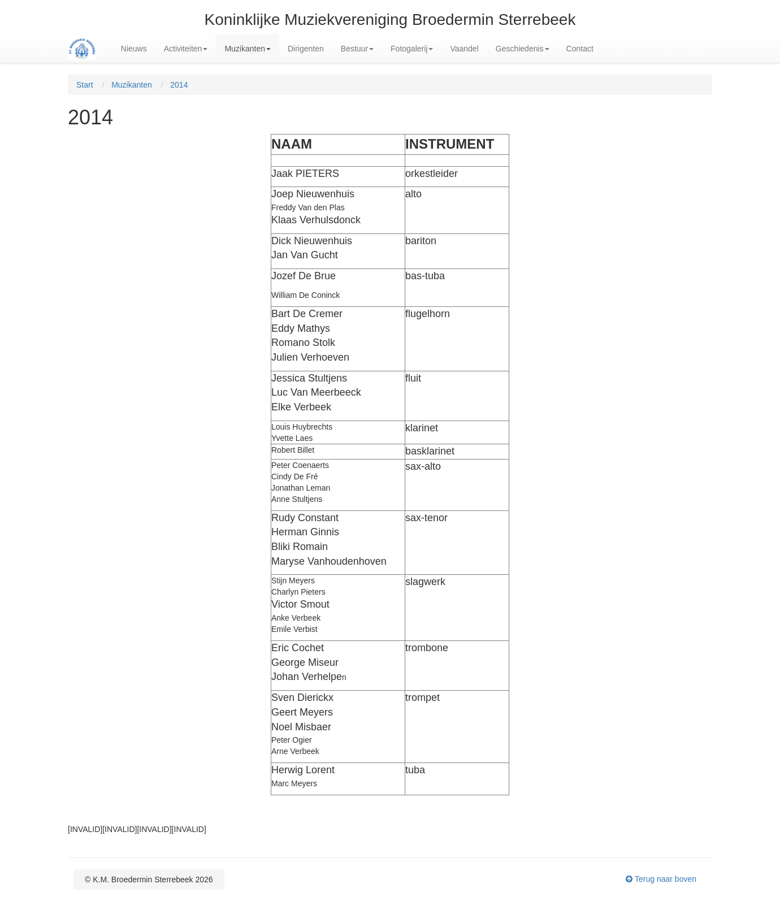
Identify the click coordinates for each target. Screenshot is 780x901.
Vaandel (464, 48)
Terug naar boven (661, 878)
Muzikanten (247, 48)
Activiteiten (186, 48)
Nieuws (134, 48)
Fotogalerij (412, 48)
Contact (579, 48)
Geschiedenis (522, 48)
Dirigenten (306, 48)
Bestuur (357, 48)
